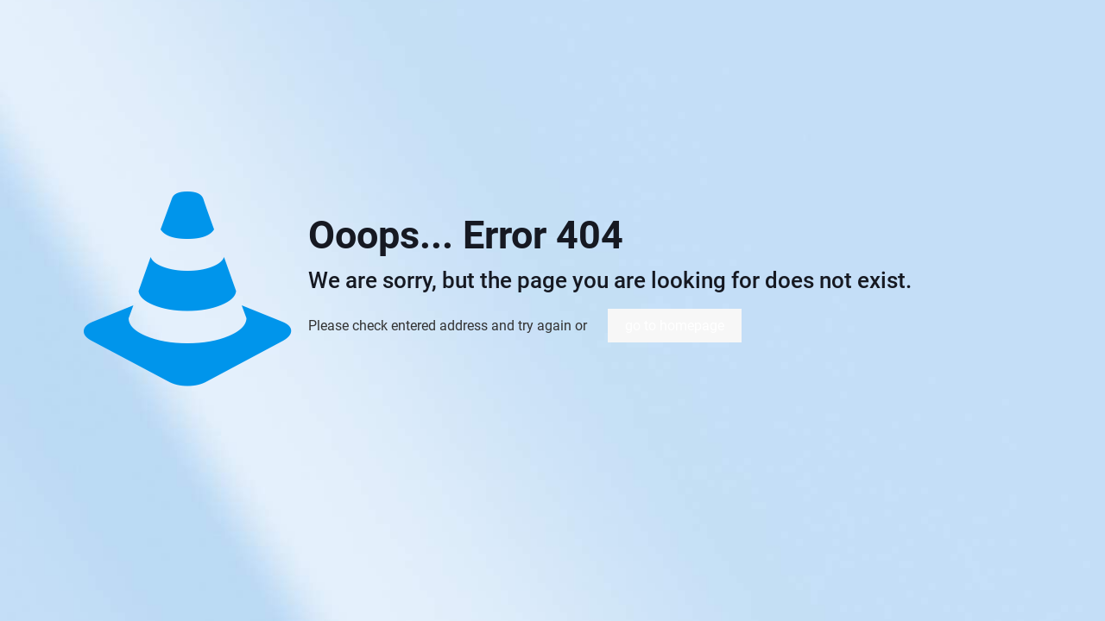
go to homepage (674, 325)
